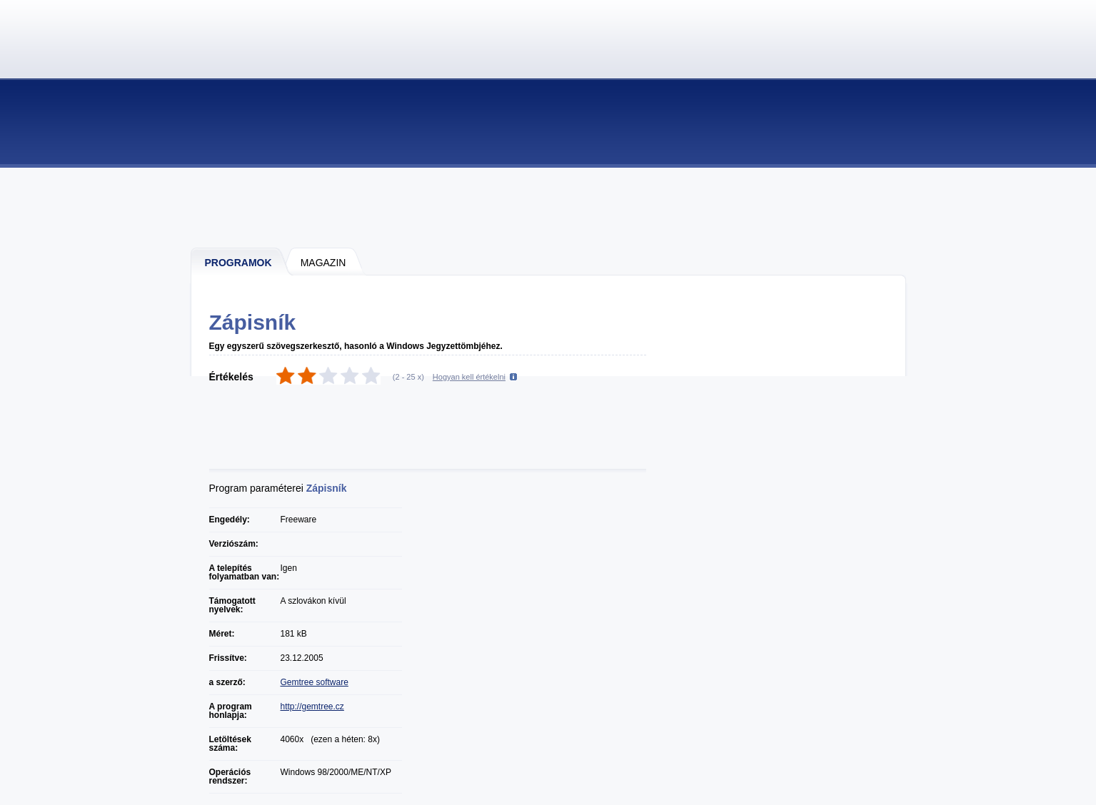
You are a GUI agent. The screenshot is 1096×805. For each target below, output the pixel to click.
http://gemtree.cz (312, 707)
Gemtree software (314, 682)
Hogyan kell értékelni (469, 377)
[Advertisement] (549, 207)
